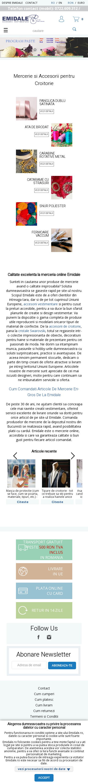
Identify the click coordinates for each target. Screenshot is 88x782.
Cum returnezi (44, 710)
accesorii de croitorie (65, 326)
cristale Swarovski (31, 331)
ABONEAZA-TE (62, 665)
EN (63, 2)
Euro (81, 2)
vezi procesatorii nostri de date (41, 769)
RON (70, 2)
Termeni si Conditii (44, 716)
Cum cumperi (44, 694)
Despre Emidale (12, 2)
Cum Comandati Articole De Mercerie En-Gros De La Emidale (44, 392)
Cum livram (44, 705)
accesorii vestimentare (40, 304)
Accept (44, 777)
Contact (31, 2)
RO (53, 2)
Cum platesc (44, 699)
